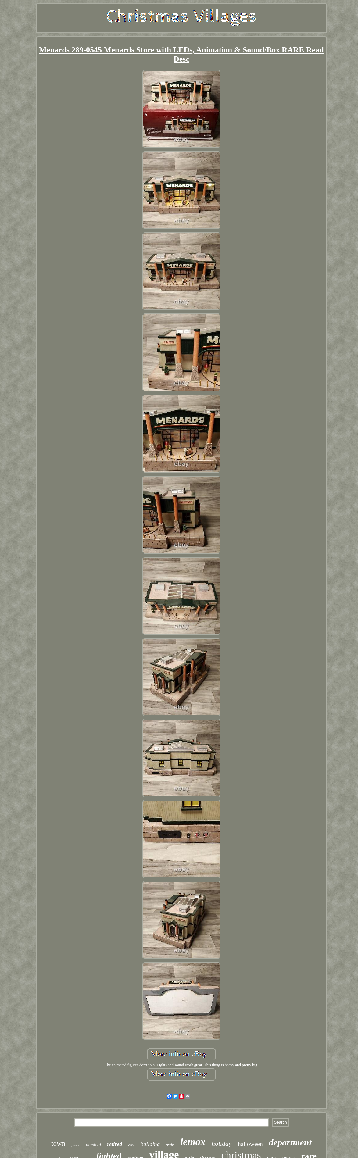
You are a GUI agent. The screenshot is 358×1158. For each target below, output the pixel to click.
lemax (192, 1141)
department (290, 1142)
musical (93, 1144)
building (150, 1144)
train (170, 1145)
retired (114, 1144)
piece (75, 1145)
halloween (250, 1144)
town (58, 1143)
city (131, 1145)
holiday (222, 1143)
